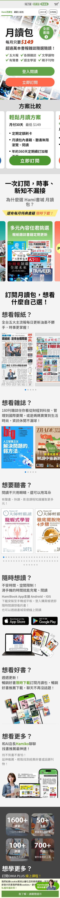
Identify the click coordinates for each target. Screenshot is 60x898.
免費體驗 (53, 12)
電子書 (28, 4)
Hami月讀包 (6, 12)
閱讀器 (44, 4)
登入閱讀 (30, 71)
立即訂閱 (30, 82)
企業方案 (42, 12)
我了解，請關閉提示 (30, 894)
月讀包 (36, 4)
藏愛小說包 (19, 12)
